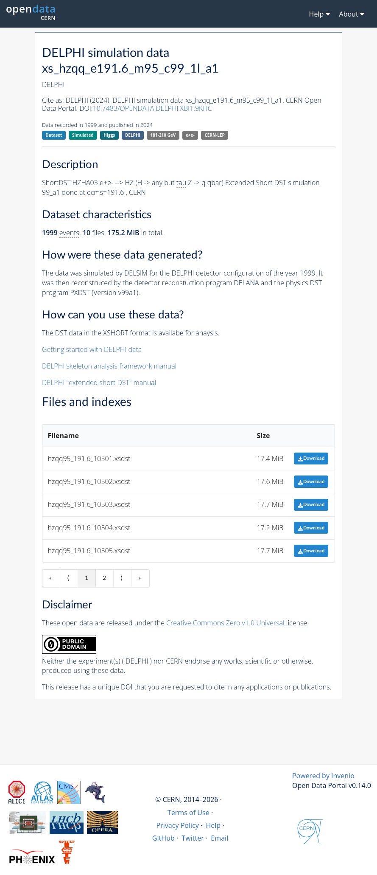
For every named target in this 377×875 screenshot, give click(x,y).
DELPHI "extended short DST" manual (99, 382)
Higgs (109, 135)
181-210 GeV (163, 135)
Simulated (83, 135)
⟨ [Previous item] (68, 578)
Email (219, 838)
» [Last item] (139, 578)
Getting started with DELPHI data (92, 349)
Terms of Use (188, 812)
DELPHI (132, 135)
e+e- (190, 135)
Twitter (193, 838)
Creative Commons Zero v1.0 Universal (225, 622)
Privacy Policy (177, 825)
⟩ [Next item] (121, 578)
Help (213, 825)
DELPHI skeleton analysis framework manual (109, 366)
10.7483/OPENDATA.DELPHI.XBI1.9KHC (152, 108)
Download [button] (311, 458)
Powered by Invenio (323, 775)
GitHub (163, 838)
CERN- (214, 135)
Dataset (53, 135)
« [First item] (50, 578)
